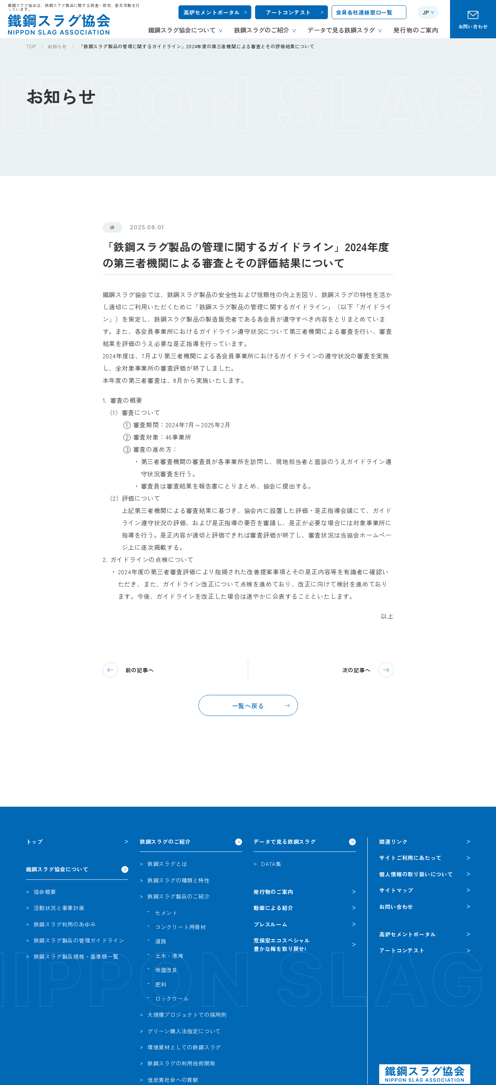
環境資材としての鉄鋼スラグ (184, 1047)
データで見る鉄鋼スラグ (285, 841)
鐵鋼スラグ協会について (57, 869)
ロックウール (172, 998)
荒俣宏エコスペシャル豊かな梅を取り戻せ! (282, 944)
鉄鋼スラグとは (167, 864)
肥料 (161, 984)
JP (425, 12)
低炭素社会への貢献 (172, 1079)
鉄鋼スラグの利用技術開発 (181, 1063)
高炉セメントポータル (211, 12)
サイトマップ (396, 890)
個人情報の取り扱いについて (416, 874)
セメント (166, 913)
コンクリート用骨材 (180, 927)
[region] (261, 49)
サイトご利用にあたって (410, 857)
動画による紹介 (273, 908)
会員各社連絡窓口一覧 (364, 12)
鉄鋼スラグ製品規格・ (76, 956)
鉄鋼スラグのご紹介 (165, 841)
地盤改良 (166, 970)
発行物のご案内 (273, 891)
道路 (161, 941)
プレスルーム (271, 924)
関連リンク (393, 841)
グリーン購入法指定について (184, 1031)
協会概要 (45, 891)
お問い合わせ (473, 26)
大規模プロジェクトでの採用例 (187, 1014)
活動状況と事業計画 (59, 908)
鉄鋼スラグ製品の (79, 940)
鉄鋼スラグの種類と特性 (178, 880)
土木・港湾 (169, 955)
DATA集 (271, 864)
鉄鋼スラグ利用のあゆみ (65, 924)
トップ (34, 841)
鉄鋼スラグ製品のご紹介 (178, 896)
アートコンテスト (288, 12)
